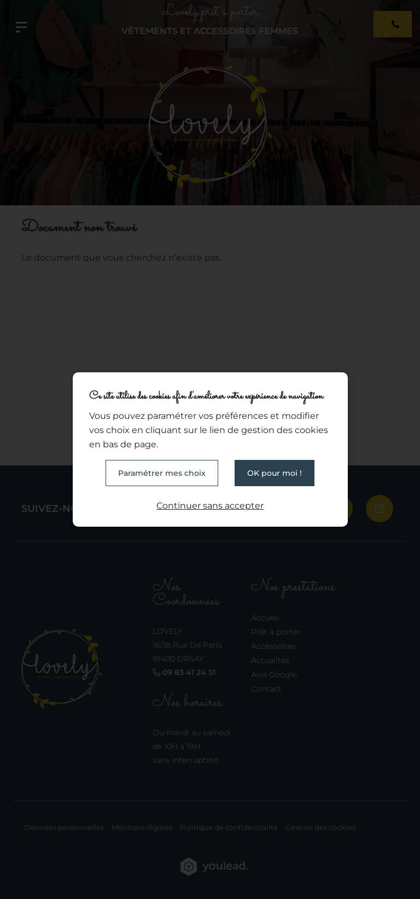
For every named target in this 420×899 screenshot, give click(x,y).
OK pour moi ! (274, 473)
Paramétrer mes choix (162, 473)
